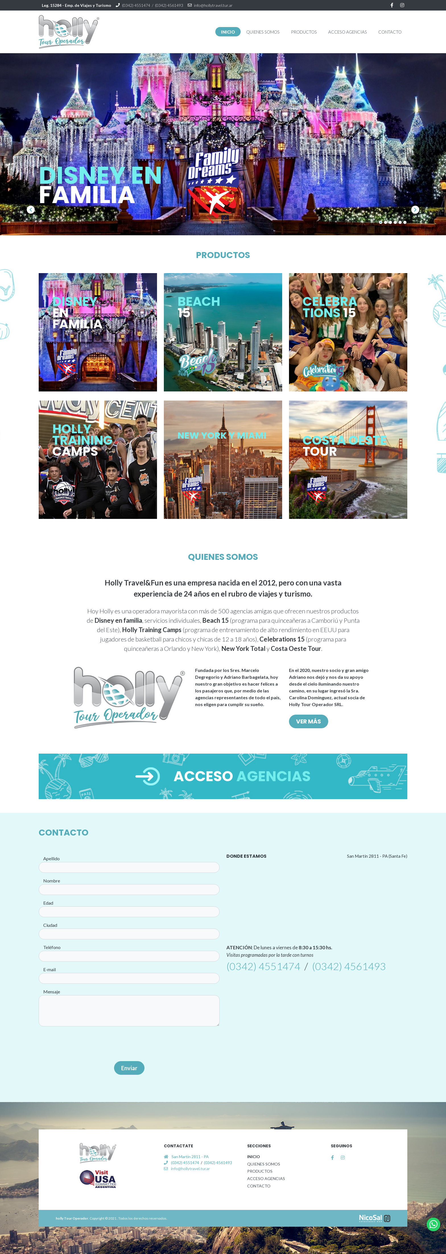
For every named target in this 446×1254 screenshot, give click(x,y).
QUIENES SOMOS (263, 1164)
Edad (48, 903)
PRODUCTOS (259, 1171)
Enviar (129, 1068)
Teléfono (52, 947)
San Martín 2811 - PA (190, 1156)
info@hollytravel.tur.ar (213, 5)
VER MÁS (308, 721)
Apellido (51, 858)
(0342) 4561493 (169, 5)
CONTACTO (259, 1185)
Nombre (51, 880)
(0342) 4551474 (136, 5)
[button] (263, 31)
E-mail (49, 969)
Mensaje (51, 991)
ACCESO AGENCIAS (266, 1178)
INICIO (253, 1156)
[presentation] (129, 1044)
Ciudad (50, 925)
